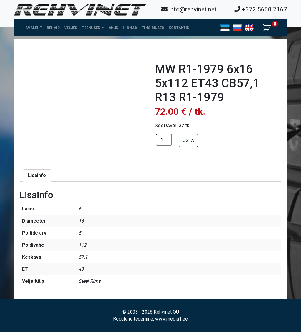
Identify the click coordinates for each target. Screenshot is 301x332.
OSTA (188, 140)
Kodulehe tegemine (133, 319)
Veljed (70, 28)
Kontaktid (179, 28)
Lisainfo (37, 175)
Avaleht (33, 28)
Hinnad (130, 28)
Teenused (91, 28)
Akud (113, 28)
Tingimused (153, 28)
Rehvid (53, 28)
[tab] (37, 175)
